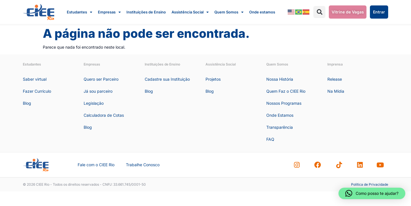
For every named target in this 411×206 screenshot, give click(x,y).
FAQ (270, 139)
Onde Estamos (279, 115)
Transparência (279, 127)
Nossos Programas (283, 103)
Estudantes (79, 12)
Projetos (213, 79)
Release (334, 79)
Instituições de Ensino (146, 12)
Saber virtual (35, 79)
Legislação (94, 103)
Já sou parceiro (98, 91)
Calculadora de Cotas (104, 115)
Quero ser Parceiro (101, 79)
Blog (27, 103)
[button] (319, 12)
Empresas (109, 12)
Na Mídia (335, 91)
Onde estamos (262, 12)
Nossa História (279, 79)
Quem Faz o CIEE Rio (285, 91)
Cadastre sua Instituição (167, 79)
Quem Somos (228, 12)
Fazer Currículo (37, 91)
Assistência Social (190, 12)
